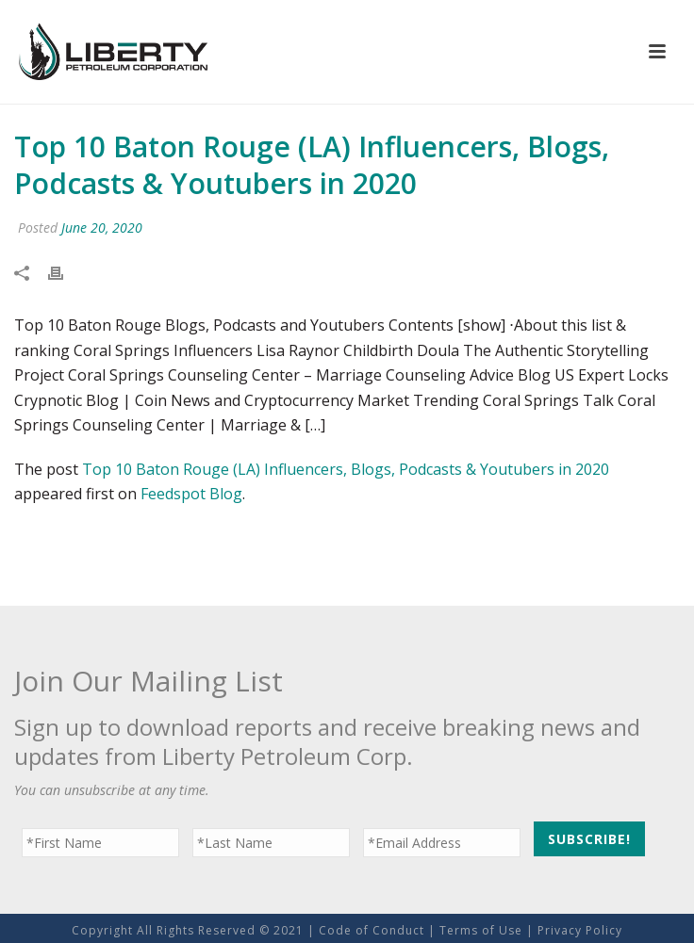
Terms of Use (480, 930)
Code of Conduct (371, 930)
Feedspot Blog (191, 493)
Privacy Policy (579, 930)
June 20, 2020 (101, 227)
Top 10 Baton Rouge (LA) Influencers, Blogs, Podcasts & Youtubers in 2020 (345, 469)
